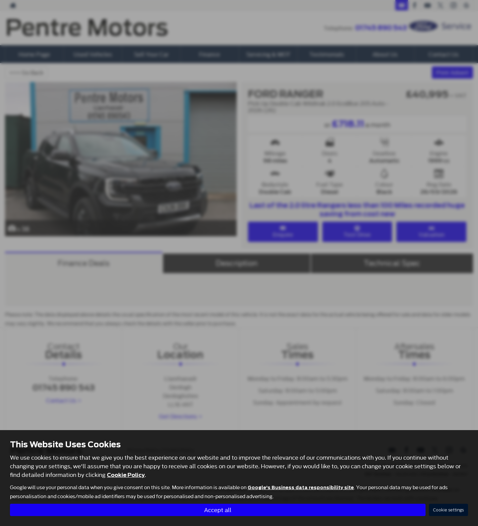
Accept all (217, 509)
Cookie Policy (126, 475)
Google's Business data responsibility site (301, 487)
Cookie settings (448, 509)
